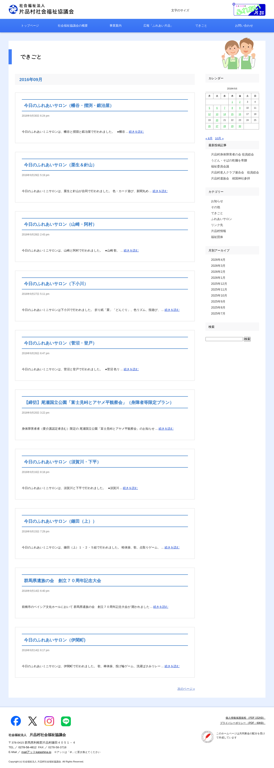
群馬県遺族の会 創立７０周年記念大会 (62, 580)
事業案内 (116, 25)
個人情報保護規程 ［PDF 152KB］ (245, 717)
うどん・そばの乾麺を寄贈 (229, 160)
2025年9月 (218, 301)
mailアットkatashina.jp (36, 752)
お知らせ (217, 201)
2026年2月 (218, 271)
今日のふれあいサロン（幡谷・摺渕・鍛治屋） (69, 105)
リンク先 (217, 225)
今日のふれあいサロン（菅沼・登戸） (60, 343)
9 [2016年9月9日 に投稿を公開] (240, 108)
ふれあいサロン (221, 219)
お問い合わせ (244, 25)
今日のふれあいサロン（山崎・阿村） (60, 224)
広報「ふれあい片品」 (158, 25)
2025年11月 (219, 289)
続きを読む (136, 131)
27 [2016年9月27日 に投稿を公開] (217, 126)
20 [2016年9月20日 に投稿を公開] (217, 120)
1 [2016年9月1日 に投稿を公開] (232, 102)
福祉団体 (217, 237)
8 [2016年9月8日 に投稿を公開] (232, 108)
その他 (215, 207)
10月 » (219, 138)
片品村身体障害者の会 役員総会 (232, 154)
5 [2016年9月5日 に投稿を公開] (209, 108)
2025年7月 (218, 313)
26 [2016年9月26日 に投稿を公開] (209, 126)
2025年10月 (219, 295)
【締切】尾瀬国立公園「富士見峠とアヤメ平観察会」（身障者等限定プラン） (99, 402)
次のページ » (186, 688)
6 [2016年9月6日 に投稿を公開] (217, 108)
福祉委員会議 (220, 166)
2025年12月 (219, 283)
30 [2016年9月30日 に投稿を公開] (240, 126)
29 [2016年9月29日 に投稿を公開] (232, 126)
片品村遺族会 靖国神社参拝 (230, 178)
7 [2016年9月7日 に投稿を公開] (224, 108)
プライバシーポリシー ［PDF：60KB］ (242, 722)
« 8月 (209, 138)
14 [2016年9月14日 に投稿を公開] (224, 114)
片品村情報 (218, 231)
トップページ (30, 25)
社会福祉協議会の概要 (73, 25)
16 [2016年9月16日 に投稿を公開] (240, 114)
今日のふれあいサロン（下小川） (56, 283)
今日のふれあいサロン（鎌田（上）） (60, 521)
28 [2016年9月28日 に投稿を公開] (224, 126)
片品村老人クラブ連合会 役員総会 (235, 172)
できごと (201, 25)
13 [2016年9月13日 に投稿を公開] (217, 114)
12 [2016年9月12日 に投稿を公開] (209, 114)
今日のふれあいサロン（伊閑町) (54, 640)
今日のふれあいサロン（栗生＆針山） (60, 165)
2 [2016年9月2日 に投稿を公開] (240, 102)
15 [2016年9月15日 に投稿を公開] (232, 114)
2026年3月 (218, 265)
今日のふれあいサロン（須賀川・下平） (62, 461)
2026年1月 (218, 277)
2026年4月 (218, 259)
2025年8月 (218, 307)
